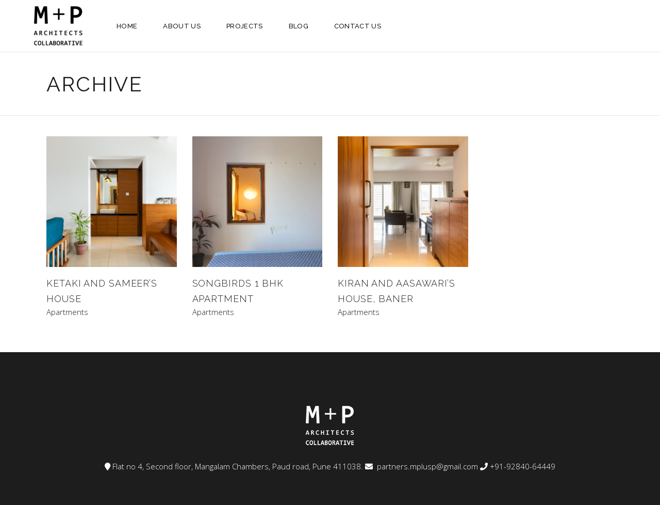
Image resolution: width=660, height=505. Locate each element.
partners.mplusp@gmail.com (426, 466)
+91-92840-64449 (522, 466)
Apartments (67, 312)
